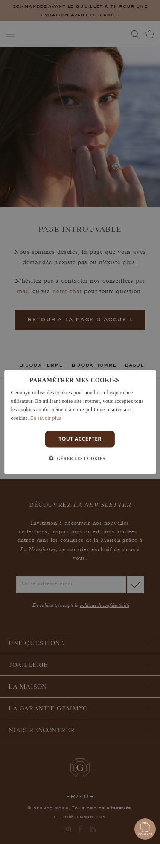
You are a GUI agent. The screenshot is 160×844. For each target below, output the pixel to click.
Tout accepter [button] (79, 438)
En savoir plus (45, 418)
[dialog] (80, 422)
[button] (80, 458)
